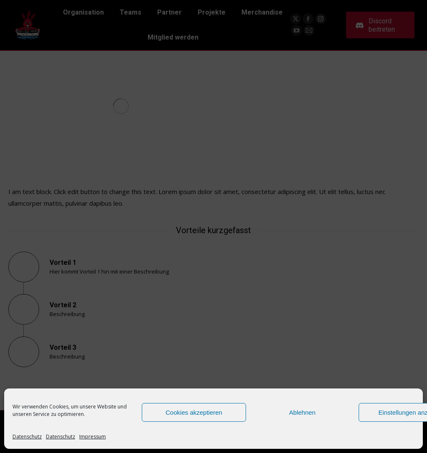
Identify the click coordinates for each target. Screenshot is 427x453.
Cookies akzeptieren (194, 412)
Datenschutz (27, 436)
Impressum (92, 436)
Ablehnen (302, 412)
